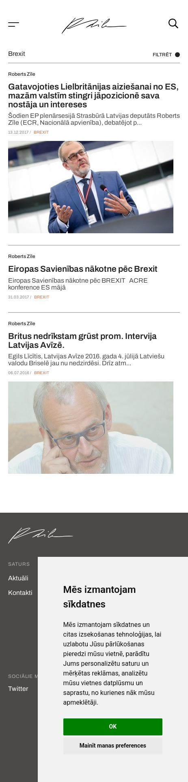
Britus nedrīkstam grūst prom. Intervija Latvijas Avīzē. (82, 340)
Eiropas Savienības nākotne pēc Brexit (83, 268)
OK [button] (113, 726)
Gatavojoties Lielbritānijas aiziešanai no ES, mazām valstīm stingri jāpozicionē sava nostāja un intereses (93, 95)
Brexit (41, 132)
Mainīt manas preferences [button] (113, 745)
